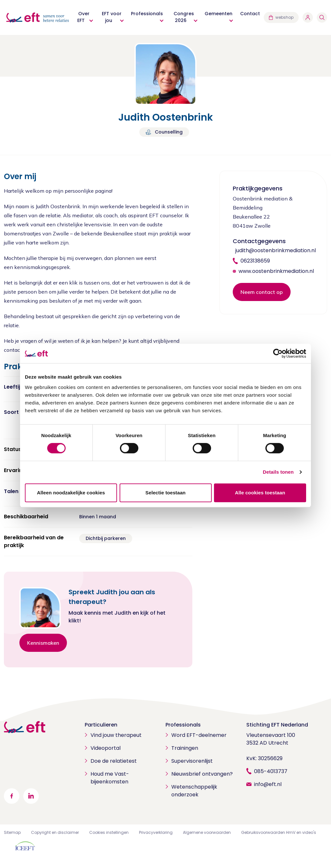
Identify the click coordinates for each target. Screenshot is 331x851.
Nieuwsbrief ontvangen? (202, 774)
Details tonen (278, 472)
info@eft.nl (268, 784)
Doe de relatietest (114, 761)
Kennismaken (43, 643)
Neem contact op (261, 292)
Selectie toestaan (165, 492)
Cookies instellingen (109, 832)
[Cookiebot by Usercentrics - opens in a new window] (278, 353)
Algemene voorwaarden (207, 832)
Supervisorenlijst (192, 761)
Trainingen (184, 748)
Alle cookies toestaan (260, 492)
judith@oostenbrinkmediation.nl (275, 250)
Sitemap (12, 832)
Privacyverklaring (156, 832)
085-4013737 (270, 771)
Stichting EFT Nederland (277, 724)
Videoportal (106, 748)
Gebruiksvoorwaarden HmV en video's (278, 832)
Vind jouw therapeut (116, 735)
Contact (250, 13)
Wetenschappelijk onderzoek (194, 790)
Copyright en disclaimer (55, 832)
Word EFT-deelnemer (199, 735)
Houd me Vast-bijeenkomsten (110, 777)
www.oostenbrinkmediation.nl (276, 271)
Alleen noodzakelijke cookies (71, 492)
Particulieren (101, 724)
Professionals (183, 724)
